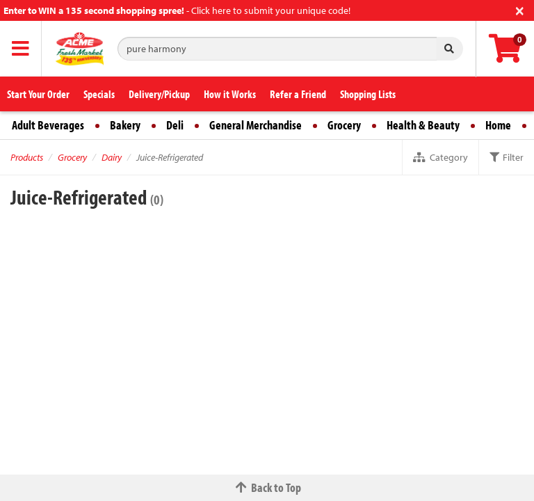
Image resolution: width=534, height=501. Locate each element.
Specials (99, 94)
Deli (175, 125)
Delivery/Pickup (159, 94)
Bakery (125, 125)
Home (498, 125)
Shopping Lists (368, 94)
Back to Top (267, 487)
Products (26, 157)
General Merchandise (255, 125)
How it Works (230, 94)
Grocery (344, 125)
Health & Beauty (423, 125)
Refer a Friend (298, 94)
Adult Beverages (48, 125)
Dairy (112, 157)
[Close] (519, 9)
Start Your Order (38, 94)
